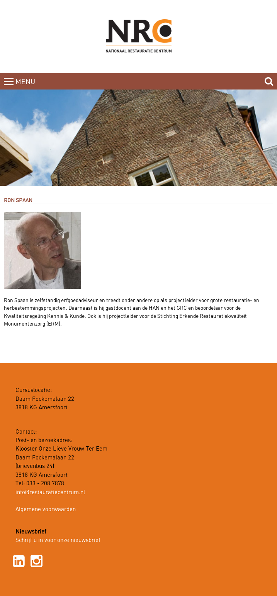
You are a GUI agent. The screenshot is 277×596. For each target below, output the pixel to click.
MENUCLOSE (26, 86)
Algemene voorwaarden (45, 509)
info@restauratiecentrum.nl (50, 492)
